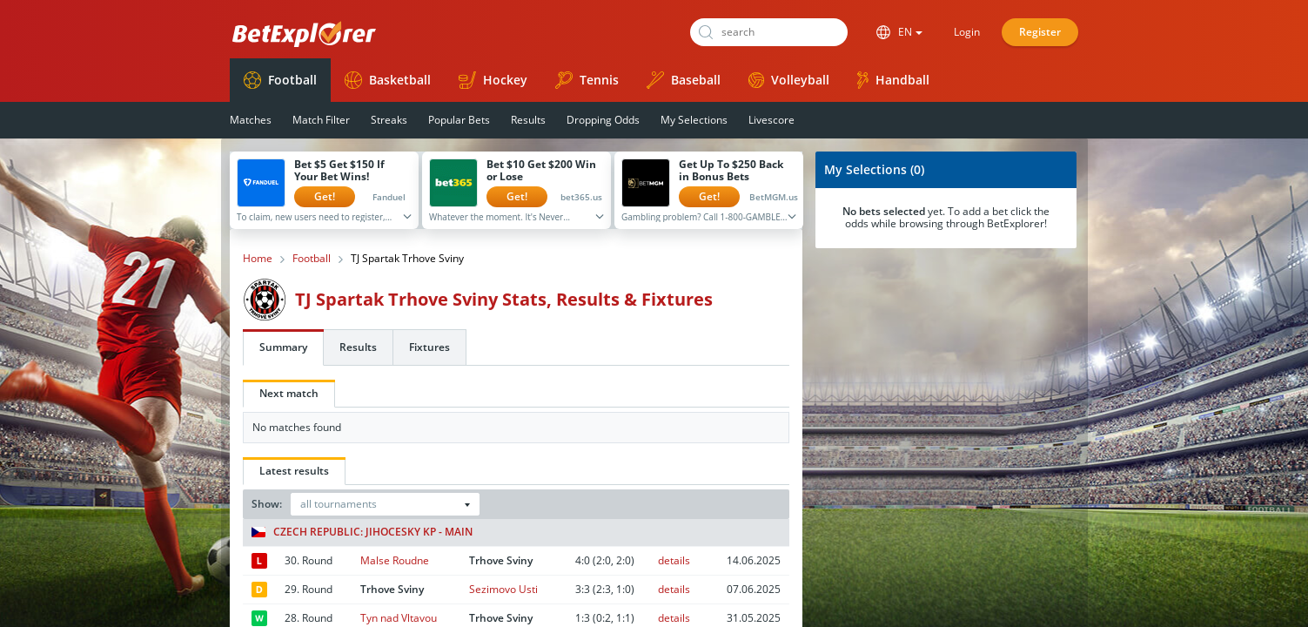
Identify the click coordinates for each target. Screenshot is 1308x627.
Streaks (389, 119)
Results (528, 119)
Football (280, 80)
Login (967, 31)
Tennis (587, 80)
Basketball (388, 80)
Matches (251, 119)
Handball (893, 80)
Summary (283, 347)
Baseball (684, 80)
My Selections (694, 119)
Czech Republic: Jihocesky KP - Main (362, 532)
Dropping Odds (603, 119)
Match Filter (321, 119)
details (674, 560)
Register (1040, 31)
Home (257, 259)
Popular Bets (459, 119)
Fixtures (429, 347)
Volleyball (788, 79)
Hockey (493, 80)
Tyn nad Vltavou (398, 617)
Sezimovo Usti (503, 589)
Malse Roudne (394, 560)
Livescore (771, 119)
